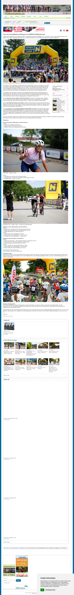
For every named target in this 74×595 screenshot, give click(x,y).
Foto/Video (23, 16)
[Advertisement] (37, 2)
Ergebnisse (17, 16)
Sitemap (29, 592)
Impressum (34, 592)
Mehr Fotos (6, 375)
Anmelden (46, 16)
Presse (26, 592)
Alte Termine (27, 21)
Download (29, 16)
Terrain (14, 21)
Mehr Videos (7, 542)
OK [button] (42, 589)
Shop (35, 16)
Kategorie (19, 21)
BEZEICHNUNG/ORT (33, 21)
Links (40, 16)
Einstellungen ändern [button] (50, 589)
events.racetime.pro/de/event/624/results (12, 251)
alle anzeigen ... (14, 340)
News (6, 16)
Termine (11, 16)
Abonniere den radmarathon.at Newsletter (14, 548)
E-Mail (5, 580)
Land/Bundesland (8, 21)
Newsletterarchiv (7, 582)
